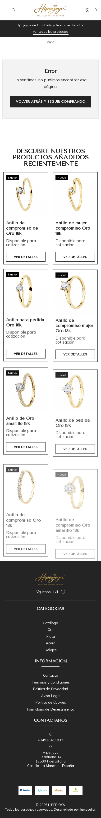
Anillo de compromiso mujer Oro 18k (74, 348)
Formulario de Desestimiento (50, 709)
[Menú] (6, 10)
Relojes (51, 650)
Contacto (50, 675)
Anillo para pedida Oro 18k (25, 341)
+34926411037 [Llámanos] (50, 737)
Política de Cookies (50, 702)
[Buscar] (13, 10)
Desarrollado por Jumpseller (75, 809)
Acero (50, 643)
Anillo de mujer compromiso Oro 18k (72, 240)
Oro (51, 629)
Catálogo (50, 623)
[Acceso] (87, 10)
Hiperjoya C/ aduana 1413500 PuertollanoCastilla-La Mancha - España (50, 756)
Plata (50, 636)
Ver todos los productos (51, 31)
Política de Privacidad (50, 689)
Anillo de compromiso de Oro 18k (22, 235)
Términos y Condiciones (51, 682)
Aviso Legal (50, 695)
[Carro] (94, 10)
